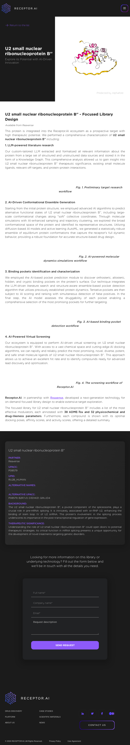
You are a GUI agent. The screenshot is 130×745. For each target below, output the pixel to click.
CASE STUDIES (46, 711)
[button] (124, 8)
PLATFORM (10, 717)
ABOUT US (10, 723)
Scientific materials (50, 717)
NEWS (42, 723)
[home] (24, 8)
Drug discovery (13, 711)
